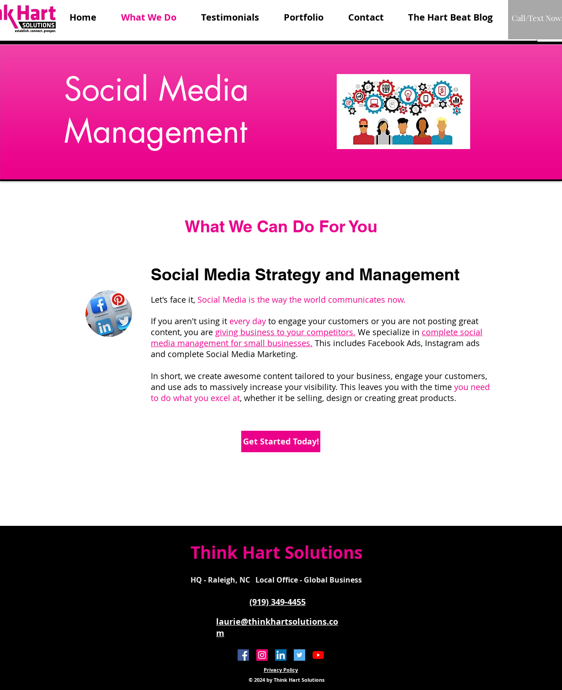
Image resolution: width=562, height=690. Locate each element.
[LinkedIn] (280, 655)
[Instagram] (262, 655)
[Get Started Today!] (280, 441)
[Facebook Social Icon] (243, 655)
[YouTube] (318, 655)
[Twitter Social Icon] (299, 655)
